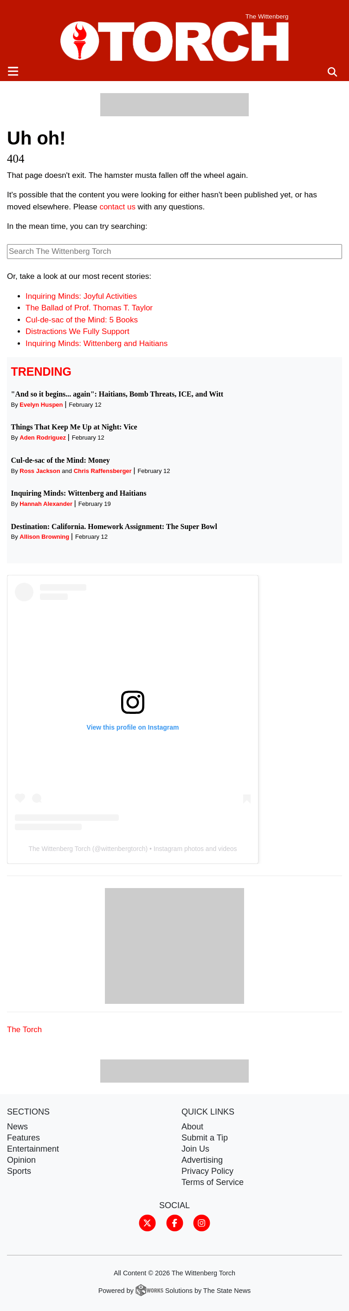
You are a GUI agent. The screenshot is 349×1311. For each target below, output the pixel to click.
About (192, 1126)
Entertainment (33, 1148)
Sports (19, 1171)
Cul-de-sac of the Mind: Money (60, 460)
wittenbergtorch (123, 848)
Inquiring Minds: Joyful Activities (81, 296)
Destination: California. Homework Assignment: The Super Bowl (114, 526)
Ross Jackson (39, 470)
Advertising (202, 1160)
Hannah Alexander (45, 503)
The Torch (24, 1029)
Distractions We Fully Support (77, 331)
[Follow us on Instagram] (201, 1222)
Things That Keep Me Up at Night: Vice (74, 427)
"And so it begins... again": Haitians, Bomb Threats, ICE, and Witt (117, 394)
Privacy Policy (207, 1171)
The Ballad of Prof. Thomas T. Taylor (89, 307)
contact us (117, 206)
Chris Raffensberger (103, 470)
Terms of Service (212, 1182)
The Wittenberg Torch (59, 848)
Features (23, 1137)
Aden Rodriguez (42, 437)
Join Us (195, 1148)
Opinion (21, 1160)
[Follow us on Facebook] (174, 1222)
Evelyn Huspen (41, 404)
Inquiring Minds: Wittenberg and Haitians (97, 343)
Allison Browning (44, 536)
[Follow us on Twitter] (147, 1222)
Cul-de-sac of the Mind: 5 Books (82, 319)
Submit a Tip (204, 1137)
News (17, 1126)
